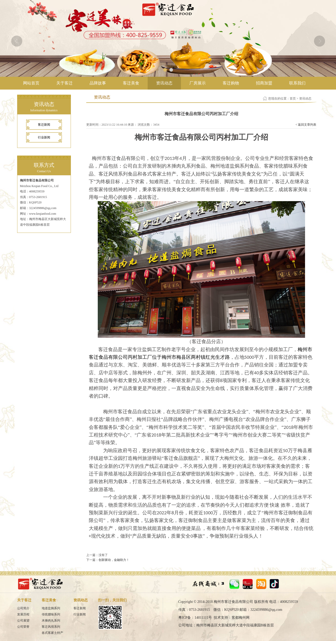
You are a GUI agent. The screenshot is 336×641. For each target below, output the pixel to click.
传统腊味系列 (51, 614)
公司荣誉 (23, 626)
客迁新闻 (44, 124)
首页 (293, 98)
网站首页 (31, 83)
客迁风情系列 (51, 626)
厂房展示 (197, 83)
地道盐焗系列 (51, 608)
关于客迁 (64, 83)
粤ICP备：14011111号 (195, 618)
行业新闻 (44, 137)
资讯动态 (164, 83)
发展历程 (23, 614)
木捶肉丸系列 (51, 620)
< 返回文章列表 (306, 124)
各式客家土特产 (52, 633)
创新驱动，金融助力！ (114, 560)
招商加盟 (264, 83)
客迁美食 (131, 83)
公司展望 (23, 620)
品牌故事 (98, 83)
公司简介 (23, 608)
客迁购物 (231, 83)
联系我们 (297, 83)
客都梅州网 (241, 618)
